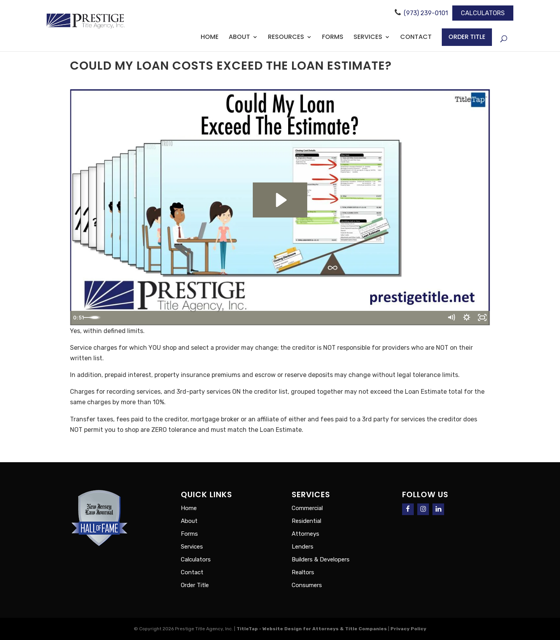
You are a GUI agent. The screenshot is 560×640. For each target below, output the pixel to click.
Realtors (303, 572)
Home (210, 37)
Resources (286, 37)
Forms (332, 37)
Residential (306, 520)
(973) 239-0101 (426, 13)
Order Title (466, 36)
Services (368, 37)
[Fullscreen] (481, 318)
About (239, 37)
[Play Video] (79, 318)
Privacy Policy (408, 628)
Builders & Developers (321, 559)
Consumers (307, 585)
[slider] (270, 318)
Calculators (483, 13)
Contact (416, 37)
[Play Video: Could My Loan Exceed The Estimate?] (280, 199)
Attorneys (305, 533)
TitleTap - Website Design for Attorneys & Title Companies (311, 628)
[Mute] (446, 318)
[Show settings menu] (463, 318)
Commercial (307, 508)
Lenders (302, 546)
